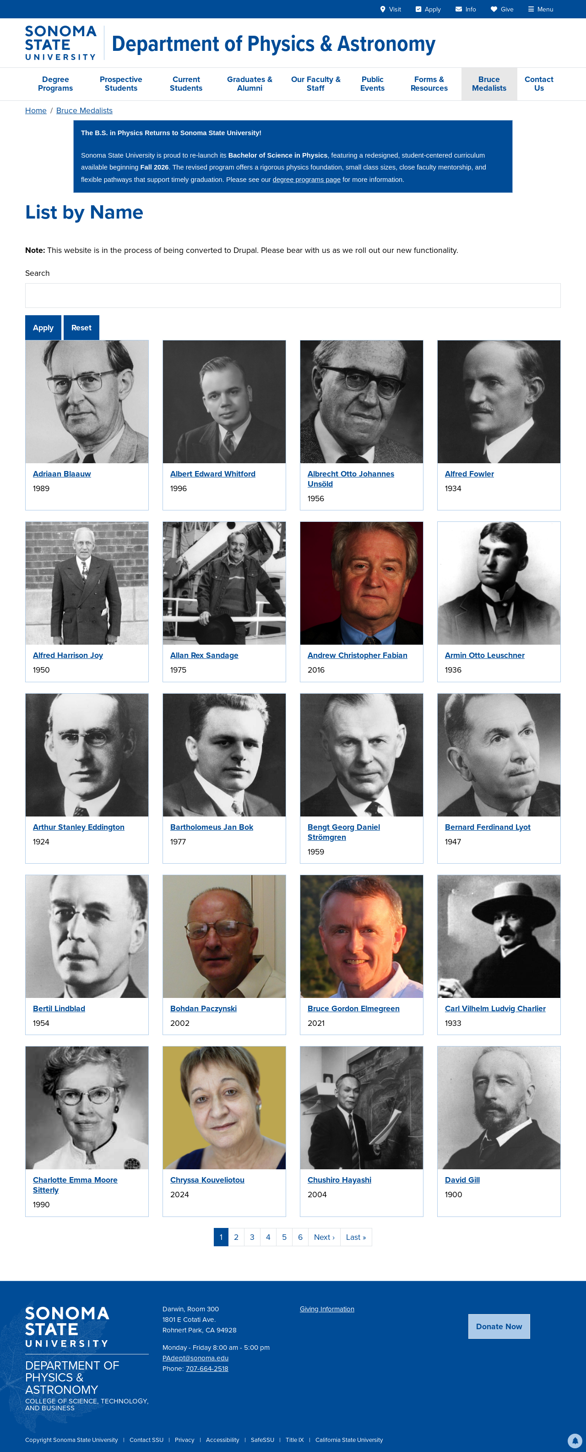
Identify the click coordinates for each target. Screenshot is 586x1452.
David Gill (462, 1180)
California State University (349, 1440)
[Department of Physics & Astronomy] (273, 43)
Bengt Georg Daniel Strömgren (344, 832)
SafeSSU (263, 1440)
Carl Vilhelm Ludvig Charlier (495, 1008)
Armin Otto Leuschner (485, 655)
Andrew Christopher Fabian (357, 655)
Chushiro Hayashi (339, 1180)
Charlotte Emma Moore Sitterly (75, 1185)
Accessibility (223, 1440)
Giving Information (327, 1309)
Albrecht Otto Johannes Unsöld (351, 479)
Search (37, 273)
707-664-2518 (207, 1369)
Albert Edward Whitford (212, 474)
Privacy (185, 1440)
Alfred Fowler (469, 474)
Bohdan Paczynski (203, 1008)
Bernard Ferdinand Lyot (488, 827)
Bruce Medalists (489, 83)
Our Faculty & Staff (316, 83)
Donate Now (499, 1326)
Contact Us (539, 83)
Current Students (186, 83)
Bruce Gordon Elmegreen (354, 1008)
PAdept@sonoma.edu (195, 1358)
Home (36, 110)
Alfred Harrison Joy (68, 655)
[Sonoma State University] (64, 43)
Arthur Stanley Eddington (79, 827)
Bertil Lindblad (59, 1008)
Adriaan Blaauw (62, 474)
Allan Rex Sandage (204, 655)
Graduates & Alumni (249, 83)
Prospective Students (121, 83)
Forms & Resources (429, 83)
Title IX (295, 1440)
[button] (575, 1441)
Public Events (372, 83)
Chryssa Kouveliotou (207, 1180)
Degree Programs (55, 83)
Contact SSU (147, 1440)
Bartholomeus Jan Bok (211, 827)
